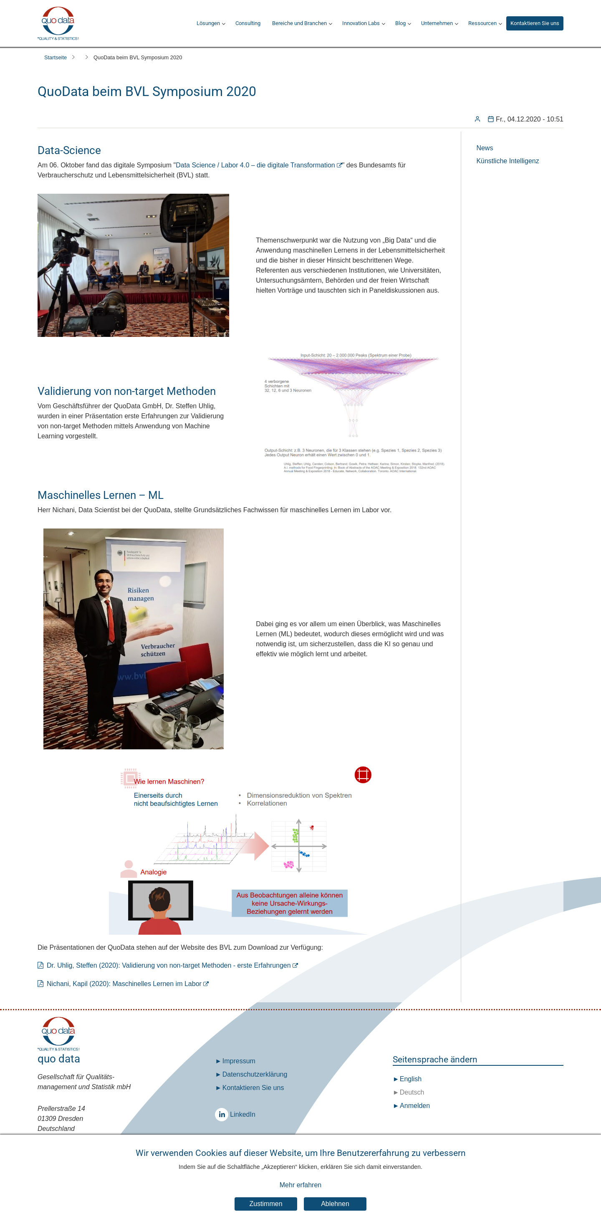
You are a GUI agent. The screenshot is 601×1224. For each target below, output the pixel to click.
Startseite (55, 57)
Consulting (247, 23)
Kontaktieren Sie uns (534, 23)
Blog (400, 23)
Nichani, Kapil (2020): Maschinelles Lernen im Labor (124, 983)
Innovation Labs (361, 23)
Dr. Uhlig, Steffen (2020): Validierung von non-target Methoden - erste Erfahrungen (169, 965)
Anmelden (415, 1105)
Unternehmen (437, 23)
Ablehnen (335, 1203)
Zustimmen (265, 1203)
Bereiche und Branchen (299, 23)
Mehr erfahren (301, 1185)
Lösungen (208, 23)
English (410, 1078)
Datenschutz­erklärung (255, 1074)
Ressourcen (482, 23)
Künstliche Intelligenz (507, 160)
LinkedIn (223, 1114)
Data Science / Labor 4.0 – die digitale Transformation (255, 165)
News (484, 148)
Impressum (238, 1061)
